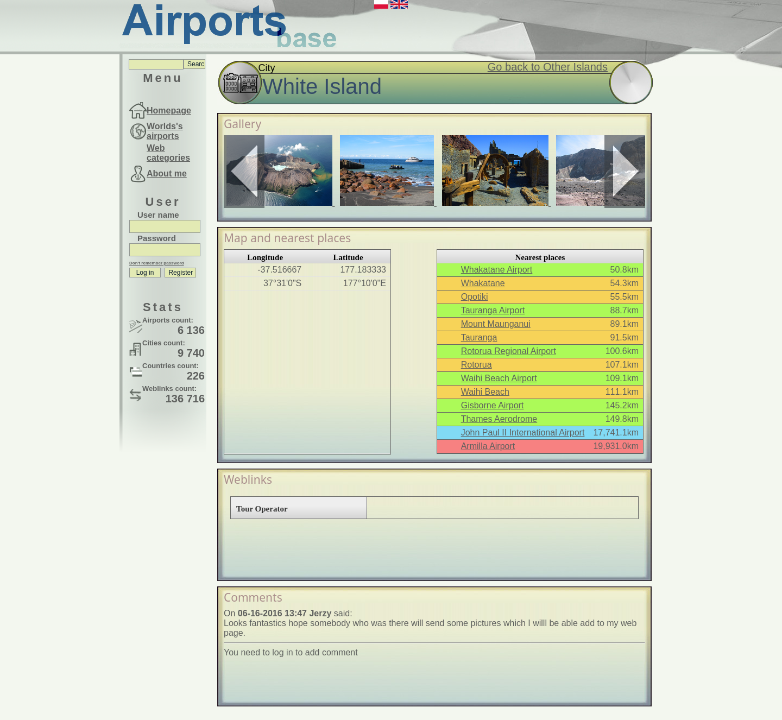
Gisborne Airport (492, 405)
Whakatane (483, 283)
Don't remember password (156, 263)
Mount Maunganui (496, 324)
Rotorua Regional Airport (508, 351)
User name (158, 214)
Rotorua (476, 364)
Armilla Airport (488, 446)
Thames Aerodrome (499, 419)
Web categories (168, 152)
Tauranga (479, 337)
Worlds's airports (165, 131)
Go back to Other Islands (548, 67)
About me (167, 173)
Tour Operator (262, 508)
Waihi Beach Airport (499, 378)
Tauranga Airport (493, 310)
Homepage (169, 110)
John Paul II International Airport (523, 432)
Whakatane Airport (497, 269)
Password (156, 238)
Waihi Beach (485, 391)
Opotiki (474, 296)
